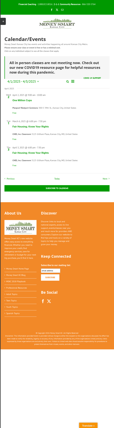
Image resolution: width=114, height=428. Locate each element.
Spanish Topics (13, 313)
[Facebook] (43, 301)
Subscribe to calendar (57, 188)
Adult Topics (11, 294)
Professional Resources (16, 287)
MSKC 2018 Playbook (16, 281)
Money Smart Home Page (17, 268)
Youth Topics (12, 307)
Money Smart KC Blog (16, 275)
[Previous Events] (9, 178)
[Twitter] (49, 301)
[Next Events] (107, 178)
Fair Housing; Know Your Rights (30, 126)
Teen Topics (11, 300)
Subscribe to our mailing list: (56, 265)
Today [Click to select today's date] (57, 178)
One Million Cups (22, 100)
